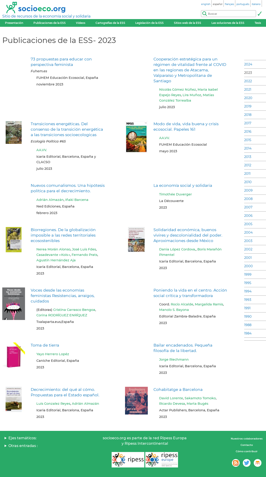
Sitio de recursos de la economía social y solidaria (46, 16)
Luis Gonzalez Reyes (53, 404)
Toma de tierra (45, 345)
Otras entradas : (23, 446)
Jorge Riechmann (174, 359)
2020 (248, 98)
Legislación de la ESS (149, 23)
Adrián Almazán (50, 200)
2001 (248, 258)
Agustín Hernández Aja (56, 260)
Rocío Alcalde (182, 304)
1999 (247, 274)
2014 (248, 148)
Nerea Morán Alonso (53, 249)
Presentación (14, 23)
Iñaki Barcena (76, 200)
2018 (247, 115)
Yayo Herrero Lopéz (52, 354)
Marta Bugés (197, 404)
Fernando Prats (84, 255)
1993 (247, 300)
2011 (247, 174)
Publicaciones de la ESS (49, 23)
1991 (247, 308)
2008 (248, 199)
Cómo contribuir (247, 451)
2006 (248, 216)
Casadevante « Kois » (53, 255)
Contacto (247, 445)
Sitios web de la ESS (187, 23)
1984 (248, 333)
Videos (80, 23)
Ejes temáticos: (22, 438)
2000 (248, 266)
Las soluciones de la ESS (227, 23)
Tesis (258, 23)
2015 (247, 140)
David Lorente (171, 398)
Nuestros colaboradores (247, 438)
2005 (248, 224)
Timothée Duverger (175, 194)
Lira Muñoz (192, 95)
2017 (247, 123)
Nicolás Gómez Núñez (177, 89)
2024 (248, 64)
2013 (247, 157)
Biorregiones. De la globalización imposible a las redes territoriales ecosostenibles (63, 235)
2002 (248, 249)
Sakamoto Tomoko (200, 398)
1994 (248, 291)
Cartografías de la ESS (110, 23)
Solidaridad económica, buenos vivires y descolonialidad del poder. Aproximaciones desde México (187, 235)
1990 (248, 317)
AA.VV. (41, 150)
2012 (247, 165)
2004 (248, 232)
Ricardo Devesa (172, 404)
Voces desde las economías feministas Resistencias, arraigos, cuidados (63, 295)
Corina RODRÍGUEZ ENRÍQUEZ (61, 315)
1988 (247, 325)
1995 (247, 283)
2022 (248, 81)
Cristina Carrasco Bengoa (74, 310)
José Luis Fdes (84, 249)
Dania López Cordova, (177, 249)
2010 (248, 182)
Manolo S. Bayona (174, 310)
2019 (247, 106)
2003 (248, 241)
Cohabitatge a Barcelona (178, 389)
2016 (247, 132)
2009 (248, 190)
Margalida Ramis (209, 304)
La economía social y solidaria (182, 185)
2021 (247, 89)
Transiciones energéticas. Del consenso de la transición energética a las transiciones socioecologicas (67, 129)
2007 (248, 207)
